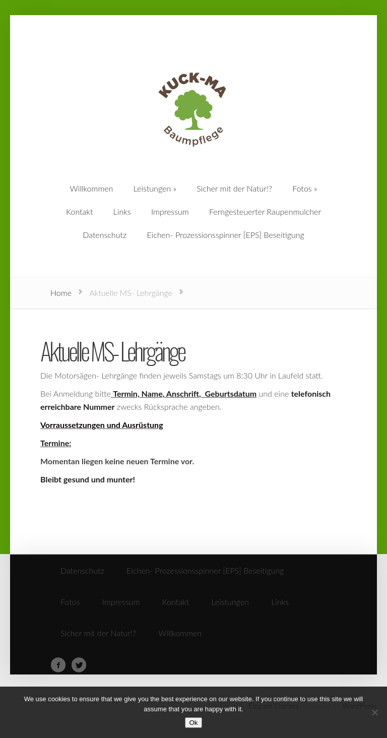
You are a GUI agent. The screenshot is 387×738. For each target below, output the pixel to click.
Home (61, 292)
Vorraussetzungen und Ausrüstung (101, 424)
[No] (374, 712)
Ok (193, 722)
